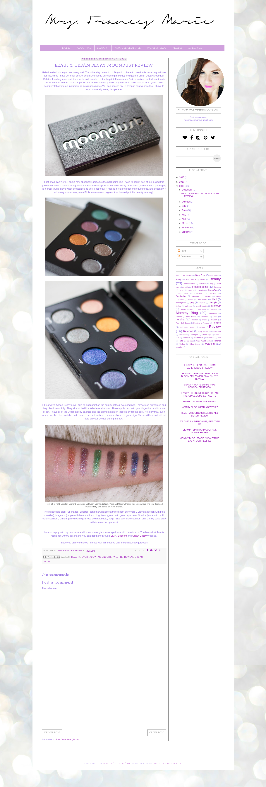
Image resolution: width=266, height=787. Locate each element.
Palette (118, 557)
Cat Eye (191, 290)
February (186, 227)
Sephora (122, 535)
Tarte (181, 341)
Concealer (199, 293)
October (186, 201)
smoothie (186, 338)
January (186, 232)
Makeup (216, 305)
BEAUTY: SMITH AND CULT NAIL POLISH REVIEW (200, 431)
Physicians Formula (201, 323)
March (185, 223)
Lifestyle (213, 302)
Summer (210, 338)
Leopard (202, 303)
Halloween (202, 299)
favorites (195, 296)
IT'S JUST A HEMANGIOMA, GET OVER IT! (199, 422)
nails (215, 316)
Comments (184, 256)
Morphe (179, 317)
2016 (182, 186)
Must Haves (191, 317)
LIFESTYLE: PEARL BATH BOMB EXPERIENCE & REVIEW (199, 366)
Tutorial (217, 341)
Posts (182, 251)
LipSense (188, 306)
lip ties (178, 306)
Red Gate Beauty (187, 327)
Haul (214, 299)
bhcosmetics (189, 284)
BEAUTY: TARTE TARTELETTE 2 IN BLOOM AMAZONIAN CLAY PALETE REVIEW (199, 376)
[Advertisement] (104, 699)
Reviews (188, 331)
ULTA (113, 535)
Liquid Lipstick (201, 306)
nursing (180, 319)
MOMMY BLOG (157, 48)
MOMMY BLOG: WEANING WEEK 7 (199, 407)
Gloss (190, 299)
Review (128, 557)
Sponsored (198, 337)
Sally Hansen (203, 331)
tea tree (190, 341)
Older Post (156, 733)
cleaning (201, 290)
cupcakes (213, 293)
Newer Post (52, 733)
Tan (219, 338)
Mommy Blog (187, 313)
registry (202, 327)
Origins (204, 320)
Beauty (75, 557)
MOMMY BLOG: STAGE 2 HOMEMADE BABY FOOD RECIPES (199, 439)
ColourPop (212, 290)
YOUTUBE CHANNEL (127, 48)
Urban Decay (139, 535)
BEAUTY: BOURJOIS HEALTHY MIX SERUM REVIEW (199, 414)
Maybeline (202, 309)
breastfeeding (200, 286)
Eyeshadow (89, 557)
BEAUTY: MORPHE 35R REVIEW (200, 401)
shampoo (194, 335)
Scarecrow (216, 331)
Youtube (179, 347)
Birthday (202, 284)
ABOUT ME (84, 48)
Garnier (208, 296)
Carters (181, 290)
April (184, 219)
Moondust (104, 557)
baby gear (214, 275)
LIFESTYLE (195, 48)
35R (177, 275)
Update (182, 344)
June (184, 210)
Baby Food (200, 275)
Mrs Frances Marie (117, 763)
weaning (210, 343)
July (184, 206)
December (187, 189)
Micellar (214, 309)
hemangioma (181, 303)
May (184, 214)
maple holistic (187, 309)
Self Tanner (183, 335)
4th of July (187, 275)
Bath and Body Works (195, 279)
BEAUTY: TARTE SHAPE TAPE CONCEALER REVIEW (199, 386)
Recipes (217, 323)
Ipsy (192, 302)
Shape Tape (206, 335)
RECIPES (177, 48)
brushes (217, 287)
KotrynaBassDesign (167, 763)
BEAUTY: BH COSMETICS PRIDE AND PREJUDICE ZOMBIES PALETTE (199, 394)
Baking (178, 279)
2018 (182, 177)
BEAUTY (102, 48)
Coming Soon (182, 293)
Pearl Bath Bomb (183, 323)
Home (66, 48)
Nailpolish (205, 317)
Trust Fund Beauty (203, 341)
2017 (182, 182)
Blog (211, 284)
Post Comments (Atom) (67, 739)
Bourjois (185, 287)
